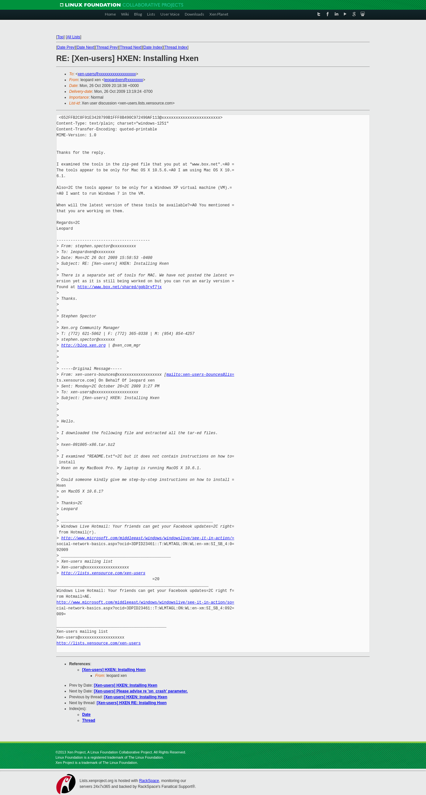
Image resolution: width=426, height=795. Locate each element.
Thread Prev (107, 47)
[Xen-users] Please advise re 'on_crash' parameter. (141, 691)
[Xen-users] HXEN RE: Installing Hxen (132, 703)
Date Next (85, 47)
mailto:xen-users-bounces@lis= (200, 374)
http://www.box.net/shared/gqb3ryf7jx (120, 287)
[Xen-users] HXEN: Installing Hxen (113, 669)
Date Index (153, 47)
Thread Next (130, 47)
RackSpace (149, 780)
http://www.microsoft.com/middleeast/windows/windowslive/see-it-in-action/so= (145, 602)
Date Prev (65, 47)
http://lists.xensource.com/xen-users (103, 573)
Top (60, 37)
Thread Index (176, 47)
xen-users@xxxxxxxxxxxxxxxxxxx (107, 74)
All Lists (73, 37)
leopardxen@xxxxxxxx (123, 80)
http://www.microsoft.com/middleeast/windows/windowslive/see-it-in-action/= (147, 538)
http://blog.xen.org (83, 345)
